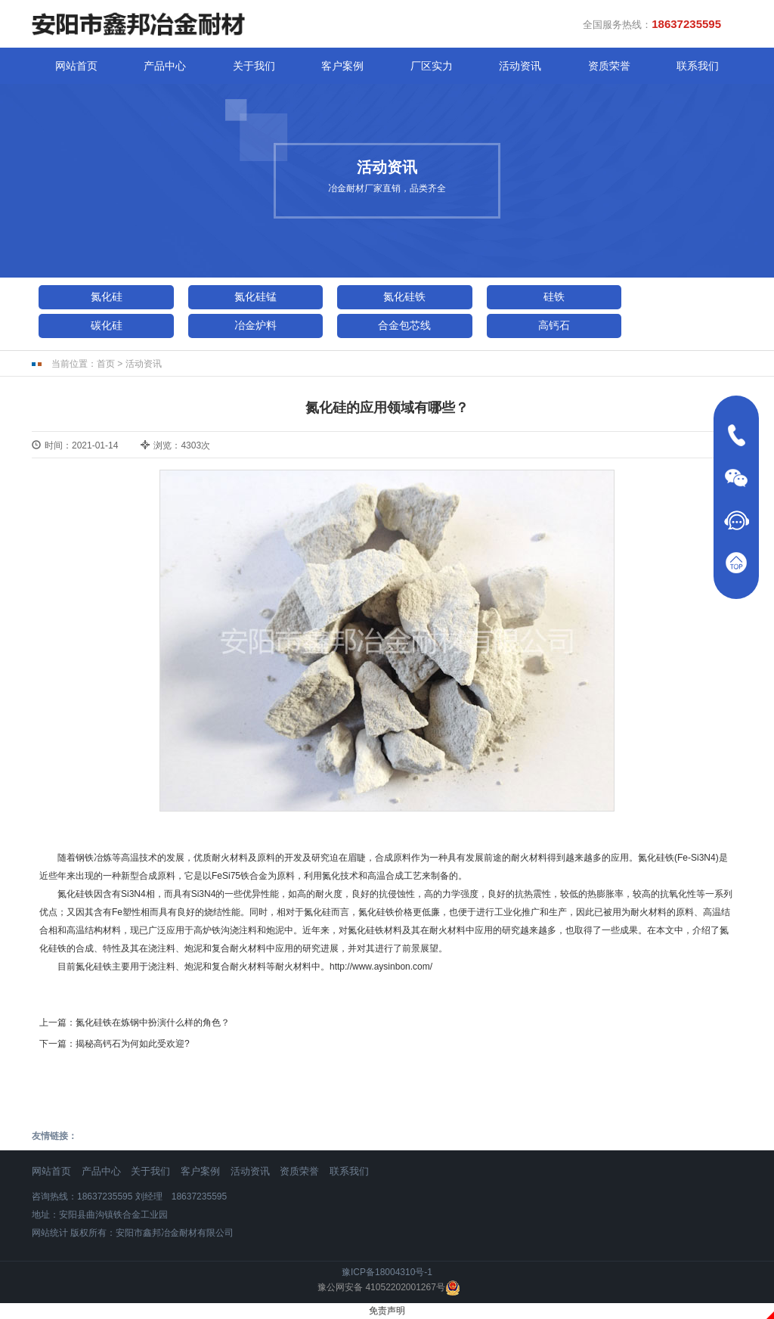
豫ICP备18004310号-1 (387, 1272)
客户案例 (342, 66)
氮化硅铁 (404, 296)
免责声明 (387, 1310)
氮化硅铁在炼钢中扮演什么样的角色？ (153, 1022)
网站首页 (76, 66)
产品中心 (165, 66)
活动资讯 (520, 66)
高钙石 (554, 325)
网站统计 (50, 1232)
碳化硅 (106, 325)
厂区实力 (431, 66)
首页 (106, 363)
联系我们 (697, 66)
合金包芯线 (404, 325)
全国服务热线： (652, 23)
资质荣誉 (609, 66)
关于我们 (254, 66)
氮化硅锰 (255, 296)
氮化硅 (106, 296)
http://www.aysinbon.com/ (381, 966)
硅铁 (554, 296)
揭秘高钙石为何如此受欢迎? (133, 1043)
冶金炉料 (255, 325)
